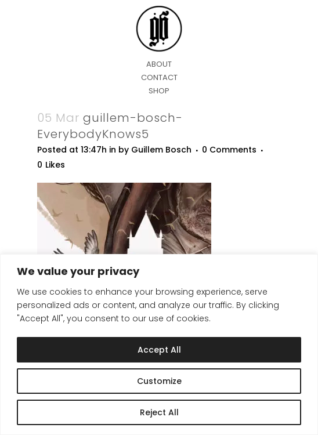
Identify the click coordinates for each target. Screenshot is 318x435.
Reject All (159, 412)
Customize (159, 381)
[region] (159, 344)
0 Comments (229, 149)
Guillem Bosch (161, 149)
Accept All (159, 350)
